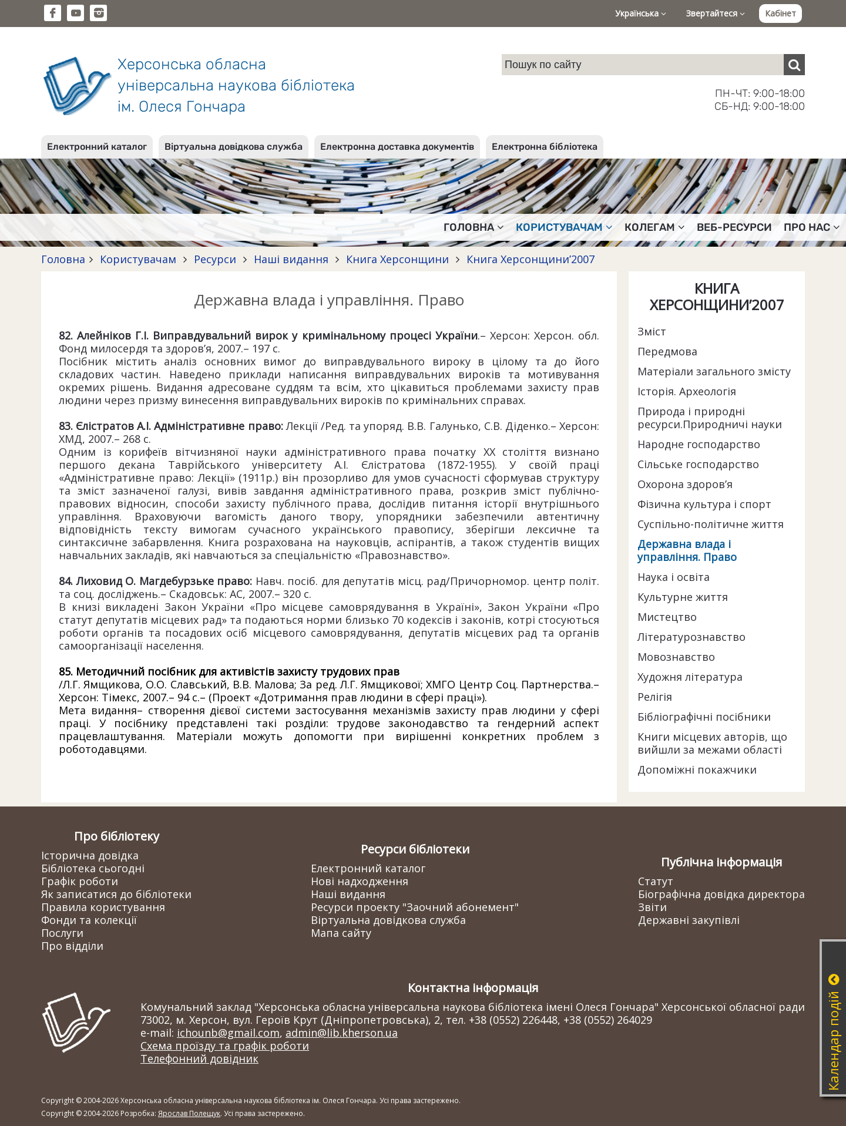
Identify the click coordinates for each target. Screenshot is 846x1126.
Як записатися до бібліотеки (116, 894)
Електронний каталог (97, 146)
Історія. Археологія (686, 391)
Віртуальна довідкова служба (233, 146)
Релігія (654, 696)
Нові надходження (359, 881)
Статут (655, 881)
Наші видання (291, 259)
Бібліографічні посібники (704, 716)
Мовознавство (676, 656)
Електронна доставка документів (397, 146)
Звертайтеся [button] (715, 13)
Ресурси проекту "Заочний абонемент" (415, 907)
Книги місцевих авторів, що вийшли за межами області (712, 743)
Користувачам (138, 259)
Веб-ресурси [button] (734, 227)
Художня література (690, 676)
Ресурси (215, 259)
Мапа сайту (341, 933)
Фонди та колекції (89, 920)
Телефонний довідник (199, 1058)
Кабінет (780, 13)
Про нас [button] (812, 227)
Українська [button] (640, 13)
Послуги (62, 933)
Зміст (651, 331)
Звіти (652, 907)
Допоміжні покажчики (697, 769)
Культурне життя (682, 596)
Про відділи (72, 946)
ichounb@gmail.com (228, 1033)
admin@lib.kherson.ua (342, 1033)
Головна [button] (474, 227)
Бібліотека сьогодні (93, 868)
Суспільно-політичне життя (710, 523)
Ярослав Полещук (189, 1113)
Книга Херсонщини (397, 259)
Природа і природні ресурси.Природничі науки (709, 418)
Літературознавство (691, 636)
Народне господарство (698, 444)
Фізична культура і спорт (704, 504)
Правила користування (103, 907)
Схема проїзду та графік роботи (224, 1045)
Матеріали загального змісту (714, 371)
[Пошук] (794, 64)
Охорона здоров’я (685, 484)
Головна (63, 259)
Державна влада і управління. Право (687, 550)
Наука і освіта (673, 576)
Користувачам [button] (564, 227)
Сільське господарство (698, 464)
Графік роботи (79, 881)
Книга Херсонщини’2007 (529, 259)
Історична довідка (90, 855)
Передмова (667, 351)
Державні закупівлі (689, 920)
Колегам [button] (655, 227)
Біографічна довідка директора (721, 894)
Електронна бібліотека (544, 146)
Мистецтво (667, 616)
